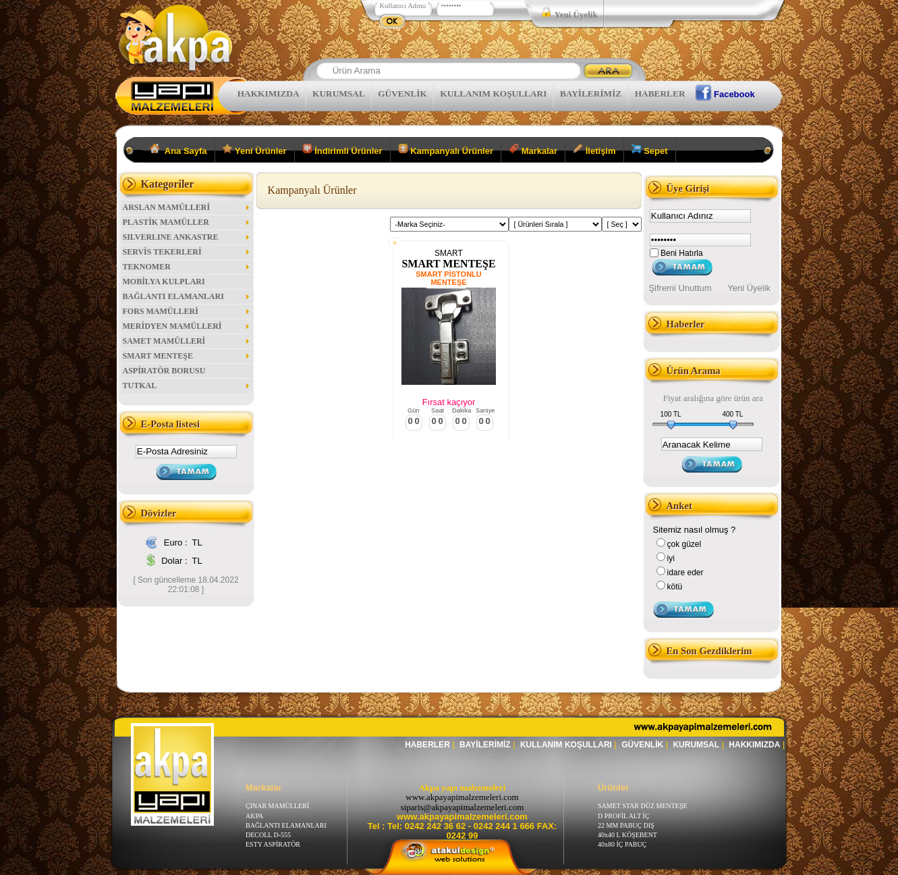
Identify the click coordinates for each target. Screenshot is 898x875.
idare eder (685, 572)
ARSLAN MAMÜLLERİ (187, 207)
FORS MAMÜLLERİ (187, 311)
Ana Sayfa (178, 150)
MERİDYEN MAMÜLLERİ (187, 326)
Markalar (533, 150)
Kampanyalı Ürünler (445, 150)
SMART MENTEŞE (187, 356)
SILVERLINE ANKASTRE (187, 237)
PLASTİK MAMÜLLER (187, 222)
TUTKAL (187, 385)
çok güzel (684, 544)
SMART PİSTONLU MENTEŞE (449, 278)
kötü (675, 586)
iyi (671, 558)
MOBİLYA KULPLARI (164, 281)
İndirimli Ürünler (342, 150)
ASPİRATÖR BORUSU (164, 370)
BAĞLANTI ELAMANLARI (187, 296)
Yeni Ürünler (255, 150)
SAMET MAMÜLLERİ (187, 341)
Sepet (650, 150)
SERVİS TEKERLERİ (187, 252)
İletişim (594, 150)
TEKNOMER (187, 266)
